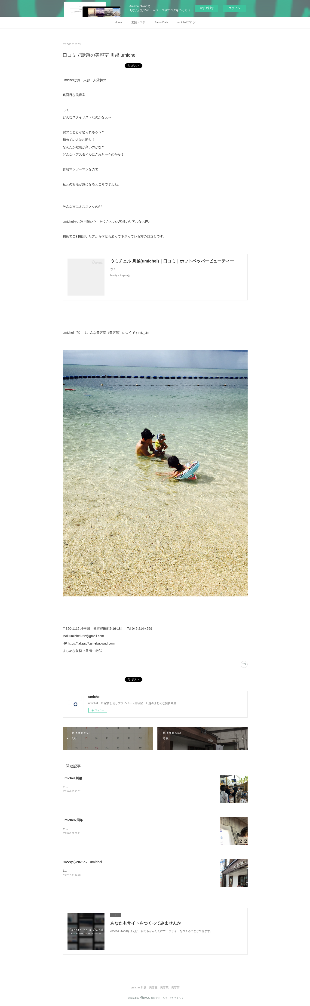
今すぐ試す (206, 8)
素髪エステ (138, 22)
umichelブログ (186, 22)
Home (118, 22)
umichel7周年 (73, 820)
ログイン (234, 8)
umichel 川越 (72, 778)
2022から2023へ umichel (82, 862)
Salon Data (161, 22)
